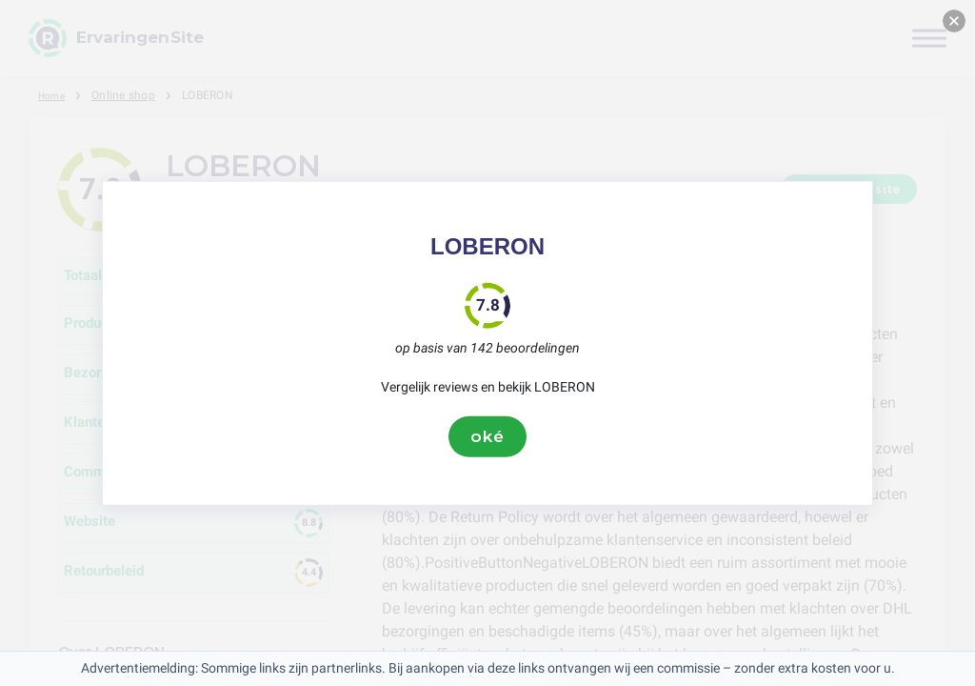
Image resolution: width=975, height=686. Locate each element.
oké (487, 436)
